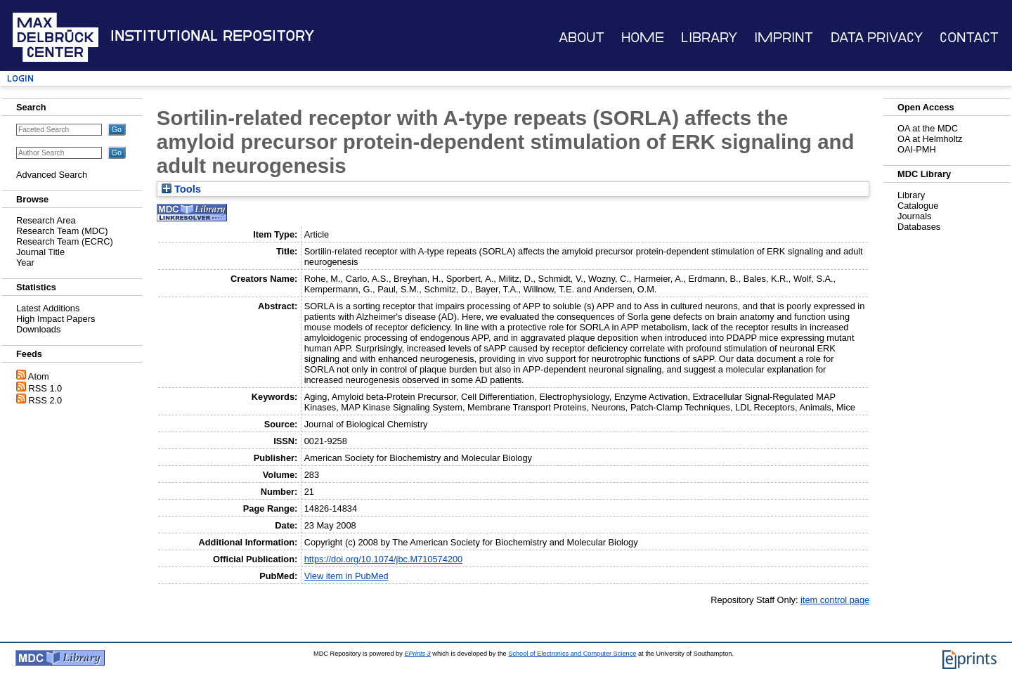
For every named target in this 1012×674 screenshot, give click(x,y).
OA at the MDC (927, 128)
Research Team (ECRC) (64, 241)
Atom (38, 376)
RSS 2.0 (46, 400)
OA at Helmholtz (929, 139)
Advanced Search (51, 174)
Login (20, 78)
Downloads (38, 329)
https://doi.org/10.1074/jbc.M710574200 (383, 559)
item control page (834, 600)
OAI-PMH (916, 149)
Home (642, 37)
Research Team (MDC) (62, 231)
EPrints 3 (417, 653)
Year (25, 262)
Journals (914, 216)
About (581, 37)
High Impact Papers (55, 318)
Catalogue (917, 205)
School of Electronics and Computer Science (572, 653)
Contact (969, 37)
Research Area (46, 220)
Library (709, 37)
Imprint (783, 37)
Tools (181, 189)
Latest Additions (47, 308)
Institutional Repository (212, 36)
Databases (918, 226)
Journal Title (40, 252)
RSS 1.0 (46, 388)
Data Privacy (877, 37)
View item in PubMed (346, 576)
